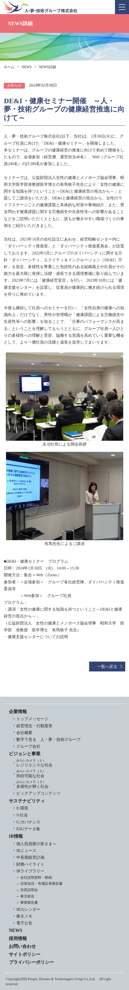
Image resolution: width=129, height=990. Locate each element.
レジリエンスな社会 (68, 763)
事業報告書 (29, 902)
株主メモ (24, 916)
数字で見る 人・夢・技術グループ (48, 739)
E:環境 (22, 808)
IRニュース (26, 850)
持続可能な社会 (68, 773)
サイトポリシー (24, 954)
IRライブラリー (30, 871)
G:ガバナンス (28, 822)
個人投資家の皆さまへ (36, 844)
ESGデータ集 (28, 829)
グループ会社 (28, 746)
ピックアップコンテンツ (38, 793)
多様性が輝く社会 (68, 784)
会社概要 (24, 733)
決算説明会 (29, 890)
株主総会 (27, 896)
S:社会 (22, 815)
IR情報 (16, 836)
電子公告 (24, 923)
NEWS (27, 67)
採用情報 (18, 938)
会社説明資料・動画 (36, 877)
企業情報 (18, 711)
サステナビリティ (27, 800)
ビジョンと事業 (24, 753)
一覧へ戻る (107, 666)
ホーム (9, 67)
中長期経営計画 (30, 857)
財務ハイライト (30, 864)
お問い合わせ (22, 946)
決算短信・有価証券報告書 (41, 883)
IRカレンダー (28, 909)
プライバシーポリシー (31, 962)
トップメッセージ (32, 719)
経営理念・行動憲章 (34, 726)
